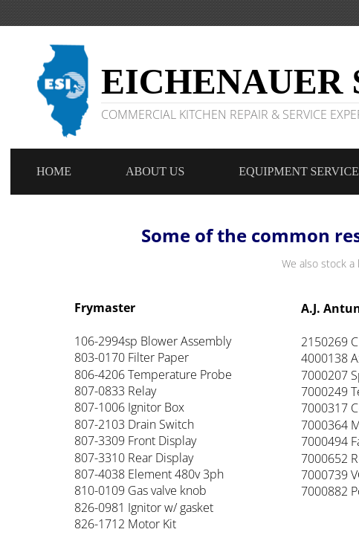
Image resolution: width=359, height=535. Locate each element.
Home (53, 171)
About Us (155, 171)
